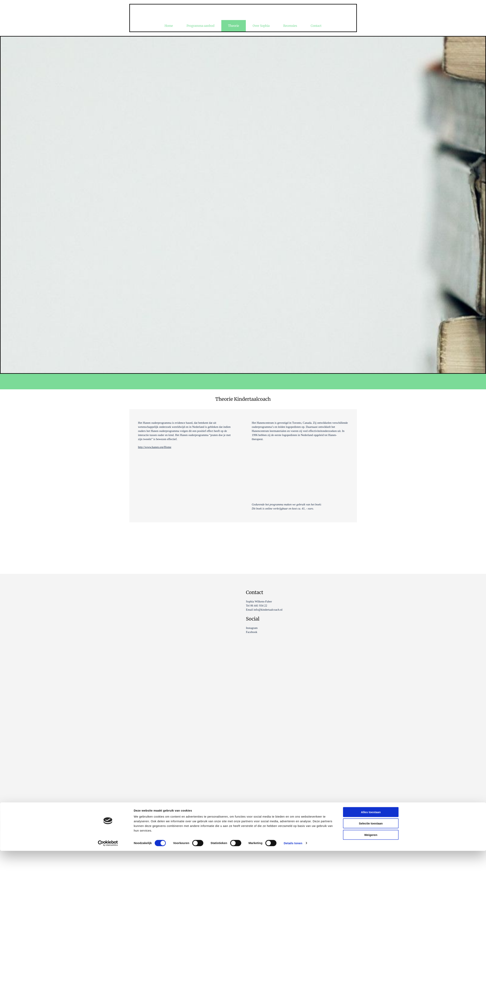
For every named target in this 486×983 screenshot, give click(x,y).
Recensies (290, 26)
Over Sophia (261, 26)
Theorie (233, 26)
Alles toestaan (371, 521)
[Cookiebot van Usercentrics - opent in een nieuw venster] (108, 552)
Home (169, 26)
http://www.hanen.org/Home (154, 447)
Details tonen (293, 552)
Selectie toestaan (371, 532)
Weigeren (370, 544)
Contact (316, 26)
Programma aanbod (201, 26)
